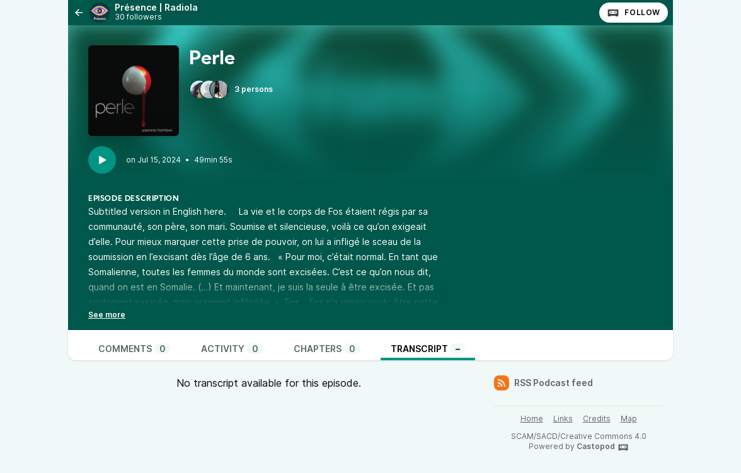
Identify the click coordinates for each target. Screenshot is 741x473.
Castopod (603, 447)
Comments (134, 348)
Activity (232, 348)
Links (563, 418)
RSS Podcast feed (543, 382)
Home (531, 418)
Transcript (428, 348)
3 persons (231, 89)
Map (629, 418)
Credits (597, 418)
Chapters (327, 348)
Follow (633, 12)
